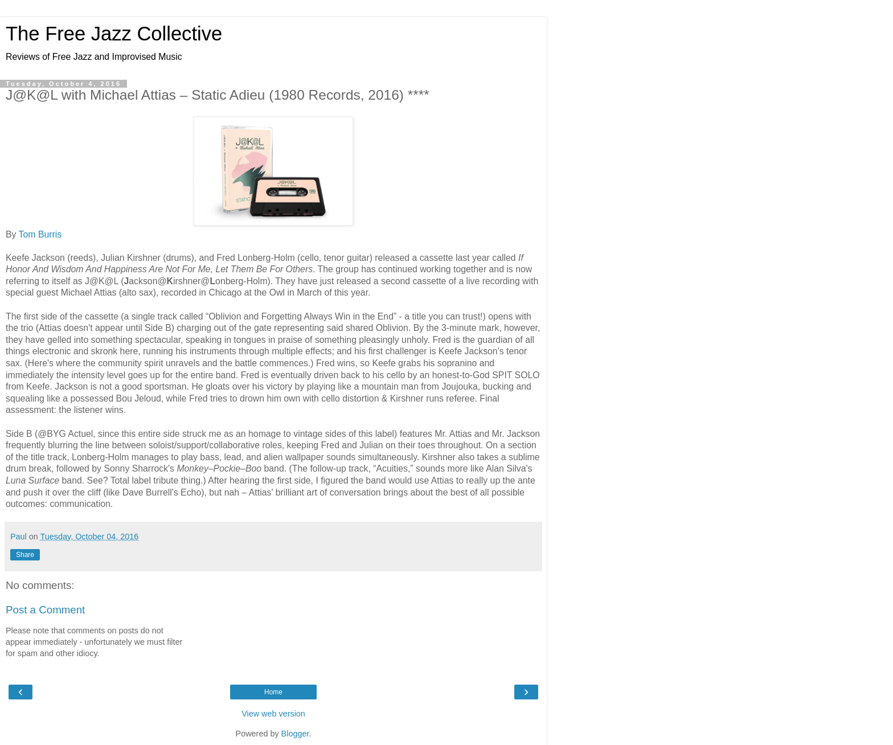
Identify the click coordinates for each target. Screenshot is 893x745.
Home (273, 692)
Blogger (295, 733)
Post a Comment (45, 610)
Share (25, 555)
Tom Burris (40, 234)
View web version (273, 713)
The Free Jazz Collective (114, 33)
